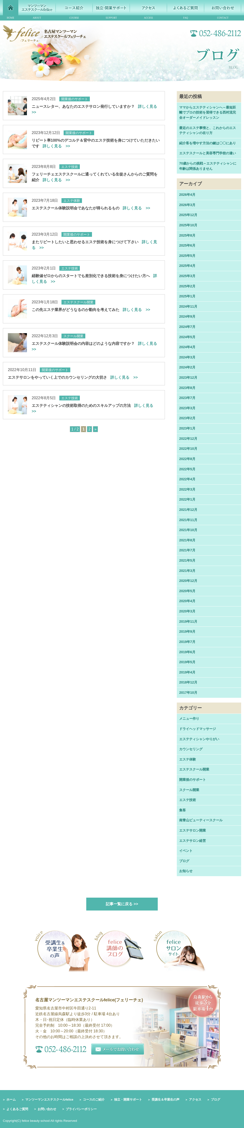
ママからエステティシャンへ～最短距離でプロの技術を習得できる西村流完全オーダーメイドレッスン (207, 112)
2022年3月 (187, 489)
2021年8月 (187, 540)
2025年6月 (187, 245)
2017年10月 (188, 692)
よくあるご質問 (17, 1109)
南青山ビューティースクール (201, 820)
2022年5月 (187, 469)
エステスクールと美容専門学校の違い (207, 153)
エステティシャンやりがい (199, 739)
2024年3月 (187, 357)
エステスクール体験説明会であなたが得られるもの (91, 208)
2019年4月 (187, 672)
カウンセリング (191, 749)
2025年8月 (187, 235)
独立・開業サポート (128, 1099)
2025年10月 (188, 225)
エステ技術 (187, 800)
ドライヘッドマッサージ (197, 729)
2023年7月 (187, 398)
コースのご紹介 (94, 1099)
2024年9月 (187, 316)
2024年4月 (187, 347)
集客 (182, 810)
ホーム (11, 1099)
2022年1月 (187, 499)
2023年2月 (187, 418)
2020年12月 (188, 581)
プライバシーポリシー (81, 1109)
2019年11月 (188, 621)
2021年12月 (188, 510)
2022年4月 (187, 479)
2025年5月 (187, 256)
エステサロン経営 (192, 841)
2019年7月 (187, 642)
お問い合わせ (47, 1109)
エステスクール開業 (194, 769)
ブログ (184, 861)
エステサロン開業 (192, 830)
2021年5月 (187, 560)
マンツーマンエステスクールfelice (49, 1099)
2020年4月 (187, 601)
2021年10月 (188, 530)
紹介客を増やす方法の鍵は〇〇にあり (207, 143)
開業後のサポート (192, 779)
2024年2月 (187, 367)
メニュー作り (189, 718)
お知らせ (186, 871)
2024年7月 (187, 327)
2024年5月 (187, 337)
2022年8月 (187, 459)
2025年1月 (187, 296)
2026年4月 (187, 195)
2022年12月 (188, 438)
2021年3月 (187, 571)
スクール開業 (189, 790)
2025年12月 (188, 215)
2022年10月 (188, 448)
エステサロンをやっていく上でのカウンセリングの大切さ (73, 377)
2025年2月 (187, 286)
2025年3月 (187, 276)
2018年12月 (188, 682)
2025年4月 (187, 266)
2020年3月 (187, 611)
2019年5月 (187, 662)
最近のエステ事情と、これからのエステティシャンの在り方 (207, 130)
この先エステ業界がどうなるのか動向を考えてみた (91, 310)
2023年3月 (187, 408)
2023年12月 (188, 377)
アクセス (195, 1099)
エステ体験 (187, 759)
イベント (186, 851)
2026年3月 (187, 205)
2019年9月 (187, 631)
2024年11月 (188, 306)
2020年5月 (187, 591)
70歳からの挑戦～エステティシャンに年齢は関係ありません (207, 166)
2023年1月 (187, 428)
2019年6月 (187, 652)
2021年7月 (187, 550)
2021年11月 (188, 520)
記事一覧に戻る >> (122, 904)
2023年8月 (187, 388)
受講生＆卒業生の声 (165, 1099)
